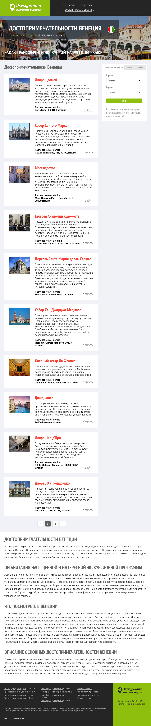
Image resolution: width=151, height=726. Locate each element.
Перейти (88, 110)
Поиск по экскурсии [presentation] (114, 67)
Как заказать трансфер (87, 691)
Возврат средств (84, 698)
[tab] (113, 67)
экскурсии (21, 688)
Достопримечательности (78, 10)
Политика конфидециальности (132, 703)
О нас (7, 718)
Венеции (9, 663)
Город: (124, 90)
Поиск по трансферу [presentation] (136, 67)
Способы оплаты (84, 688)
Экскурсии (86, 5)
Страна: (124, 78)
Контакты (19, 718)
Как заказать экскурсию (88, 695)
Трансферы (68, 5)
